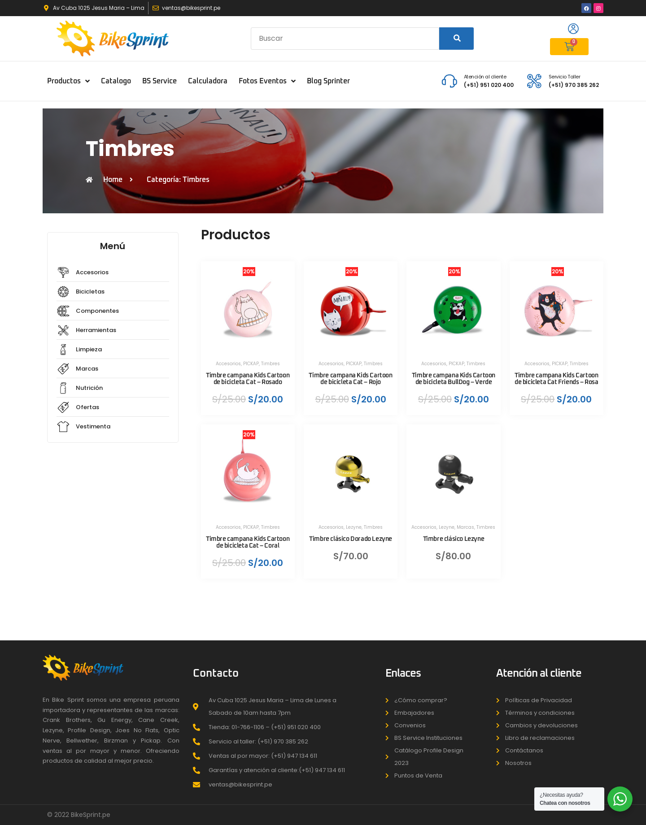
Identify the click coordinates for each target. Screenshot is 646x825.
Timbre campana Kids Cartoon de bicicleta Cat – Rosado (247, 378)
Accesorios (228, 363)
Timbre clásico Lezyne (453, 539)
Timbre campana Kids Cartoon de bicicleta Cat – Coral (247, 542)
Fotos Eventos (267, 81)
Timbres (270, 363)
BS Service (159, 81)
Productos (68, 81)
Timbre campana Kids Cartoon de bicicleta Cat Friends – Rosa (556, 378)
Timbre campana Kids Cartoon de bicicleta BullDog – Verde (453, 378)
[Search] (456, 38)
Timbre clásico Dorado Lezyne (350, 539)
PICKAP (251, 363)
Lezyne (354, 527)
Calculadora (207, 81)
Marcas (465, 527)
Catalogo (116, 81)
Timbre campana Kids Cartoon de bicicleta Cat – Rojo (350, 378)
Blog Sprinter (328, 81)
